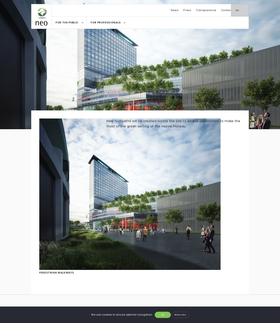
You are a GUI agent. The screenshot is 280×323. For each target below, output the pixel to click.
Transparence (206, 10)
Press (187, 10)
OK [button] (162, 314)
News (175, 10)
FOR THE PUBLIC (67, 22)
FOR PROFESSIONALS (106, 22)
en (243, 10)
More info (180, 314)
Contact (226, 10)
